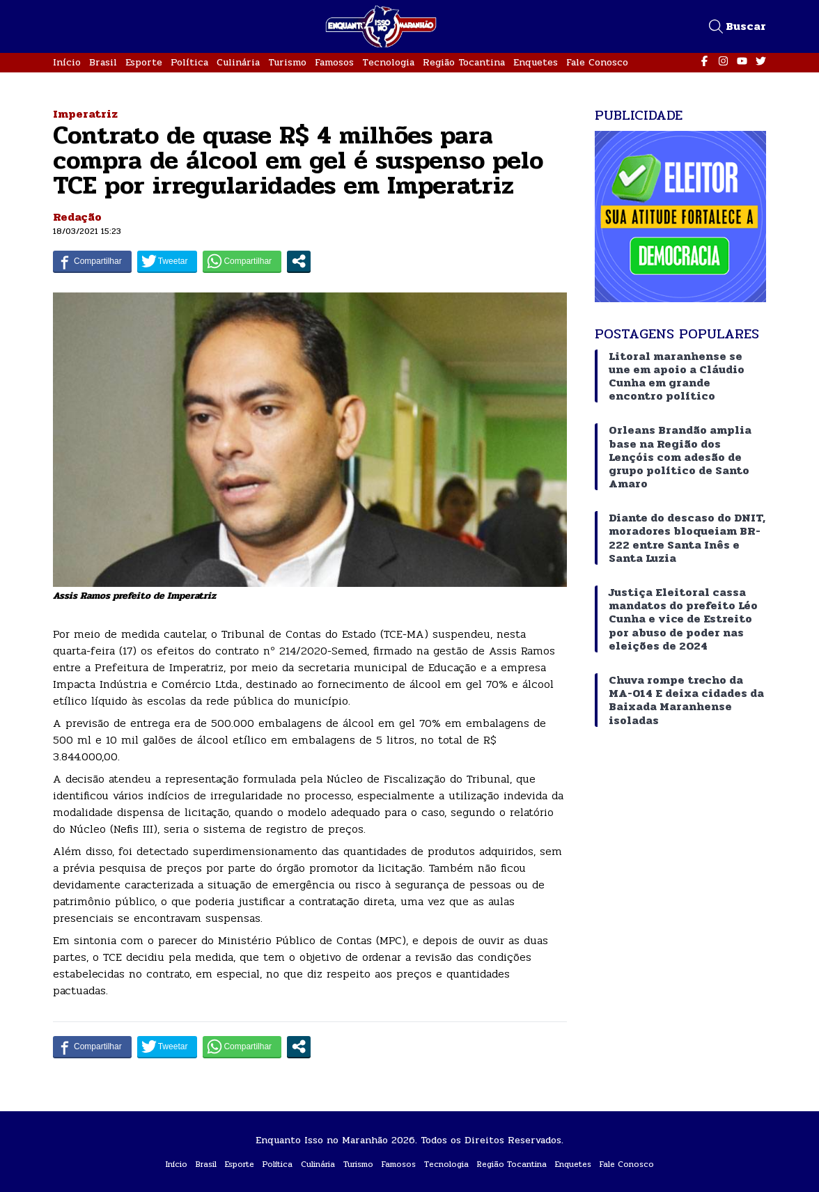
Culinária (238, 62)
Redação (77, 217)
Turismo (287, 62)
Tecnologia (388, 62)
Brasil (103, 62)
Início (67, 62)
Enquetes (535, 62)
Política (189, 62)
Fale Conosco (597, 62)
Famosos (334, 62)
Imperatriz (85, 114)
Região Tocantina (464, 62)
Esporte (143, 62)
